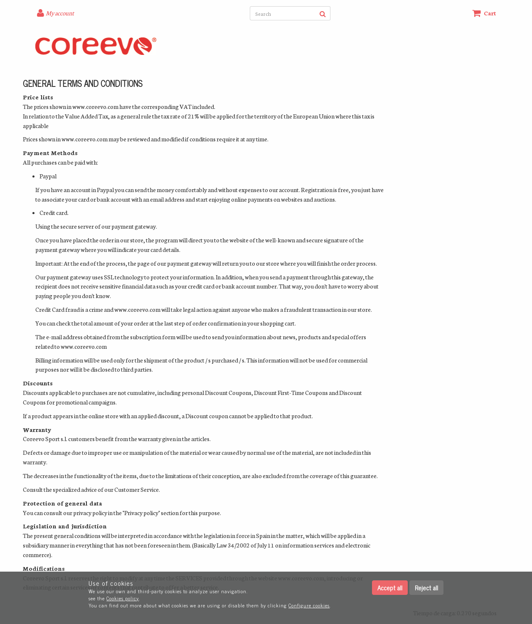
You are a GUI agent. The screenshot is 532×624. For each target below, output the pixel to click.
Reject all (426, 587)
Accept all (389, 587)
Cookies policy (122, 598)
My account (60, 13)
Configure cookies (309, 605)
